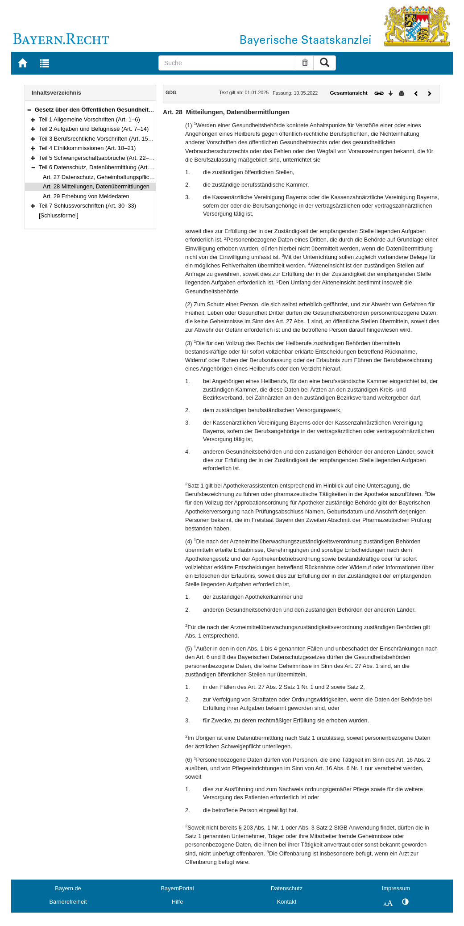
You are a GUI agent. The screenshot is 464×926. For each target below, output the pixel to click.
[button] (29, 109)
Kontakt (286, 901)
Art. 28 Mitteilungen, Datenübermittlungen (96, 186)
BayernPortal (177, 888)
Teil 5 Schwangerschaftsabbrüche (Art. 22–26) (98, 157)
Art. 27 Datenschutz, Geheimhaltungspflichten (102, 177)
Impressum (396, 888)
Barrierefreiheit (68, 901)
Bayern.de (68, 888)
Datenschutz (286, 888)
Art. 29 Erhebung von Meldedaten (86, 196)
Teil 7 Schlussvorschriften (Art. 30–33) (87, 205)
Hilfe (177, 901)
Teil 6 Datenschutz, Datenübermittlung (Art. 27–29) (104, 167)
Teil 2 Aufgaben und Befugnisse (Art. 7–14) (94, 128)
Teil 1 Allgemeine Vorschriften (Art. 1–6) (89, 119)
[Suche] (227, 63)
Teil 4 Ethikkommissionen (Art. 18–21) (87, 148)
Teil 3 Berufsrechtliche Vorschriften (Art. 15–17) (99, 138)
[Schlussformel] (59, 215)
